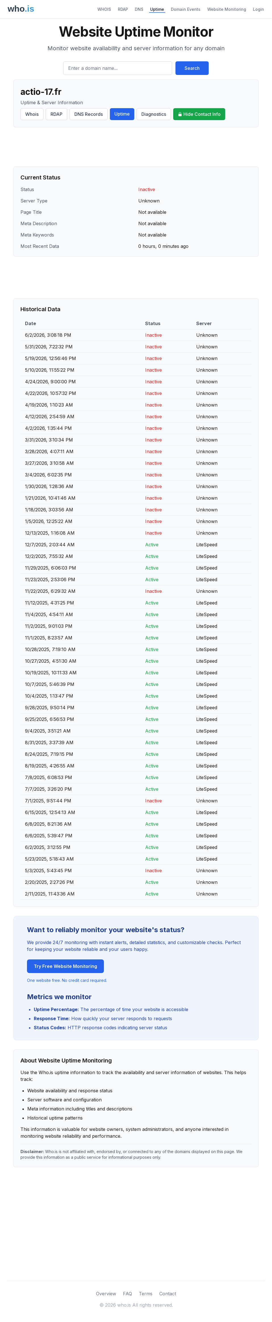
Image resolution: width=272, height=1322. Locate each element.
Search (192, 68)
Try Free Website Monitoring (65, 966)
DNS (139, 9)
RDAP (123, 9)
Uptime (157, 9)
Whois (32, 114)
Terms (145, 1293)
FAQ (127, 1293)
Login (258, 9)
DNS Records (88, 114)
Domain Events (185, 9)
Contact (167, 1293)
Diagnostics (153, 114)
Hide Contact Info (199, 114)
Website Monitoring (226, 9)
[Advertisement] (136, 147)
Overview (106, 1293)
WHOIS (104, 9)
